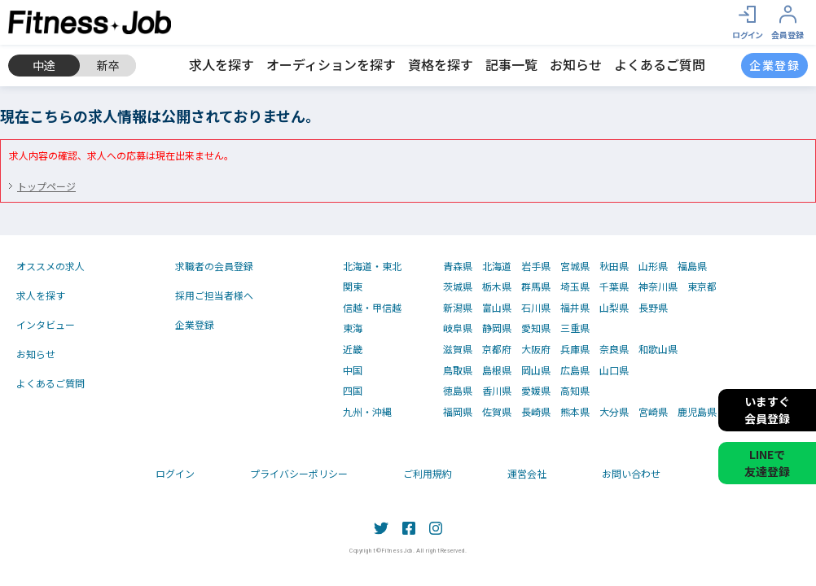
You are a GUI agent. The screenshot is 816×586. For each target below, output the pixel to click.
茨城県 (457, 286)
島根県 (496, 370)
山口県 (614, 370)
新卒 (108, 65)
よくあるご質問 (659, 64)
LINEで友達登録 (767, 462)
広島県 (575, 370)
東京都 (702, 286)
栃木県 (496, 286)
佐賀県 (496, 411)
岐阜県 (457, 328)
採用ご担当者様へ (214, 295)
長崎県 (536, 411)
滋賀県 (457, 349)
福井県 (575, 307)
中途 (44, 65)
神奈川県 (658, 286)
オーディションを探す (331, 64)
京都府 (496, 349)
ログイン (175, 473)
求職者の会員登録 (214, 266)
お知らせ (576, 64)
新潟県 (457, 307)
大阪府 (536, 349)
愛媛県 (536, 390)
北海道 (496, 266)
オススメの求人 (50, 266)
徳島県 (457, 390)
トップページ (46, 186)
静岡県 (496, 328)
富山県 (496, 307)
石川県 (536, 307)
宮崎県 (653, 411)
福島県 (692, 266)
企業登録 (194, 324)
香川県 (496, 390)
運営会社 (526, 473)
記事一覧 (511, 64)
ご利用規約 (427, 473)
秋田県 (614, 266)
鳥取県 (457, 370)
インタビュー (45, 324)
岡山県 (536, 370)
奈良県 (614, 349)
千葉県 (614, 286)
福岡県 (457, 411)
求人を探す (221, 64)
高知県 (575, 390)
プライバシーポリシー (299, 473)
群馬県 (536, 286)
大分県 (614, 411)
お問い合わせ (631, 473)
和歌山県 (658, 349)
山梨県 (614, 307)
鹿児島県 (697, 411)
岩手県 (536, 266)
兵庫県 (575, 349)
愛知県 (536, 328)
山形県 (653, 266)
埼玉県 (575, 286)
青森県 (457, 266)
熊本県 (575, 411)
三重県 (575, 328)
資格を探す (440, 64)
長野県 (653, 307)
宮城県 (575, 266)
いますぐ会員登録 (767, 409)
